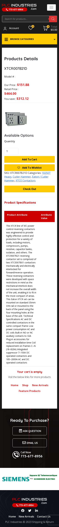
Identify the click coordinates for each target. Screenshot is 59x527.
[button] (29, 39)
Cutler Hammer (22, 176)
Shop (25, 385)
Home (14, 385)
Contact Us (44, 516)
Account (14, 28)
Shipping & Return (43, 522)
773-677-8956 (14, 9)
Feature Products (29, 391)
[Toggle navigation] (51, 7)
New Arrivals (40, 385)
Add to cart (29, 159)
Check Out (29, 189)
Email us (29, 443)
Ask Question (29, 431)
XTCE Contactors (26, 180)
